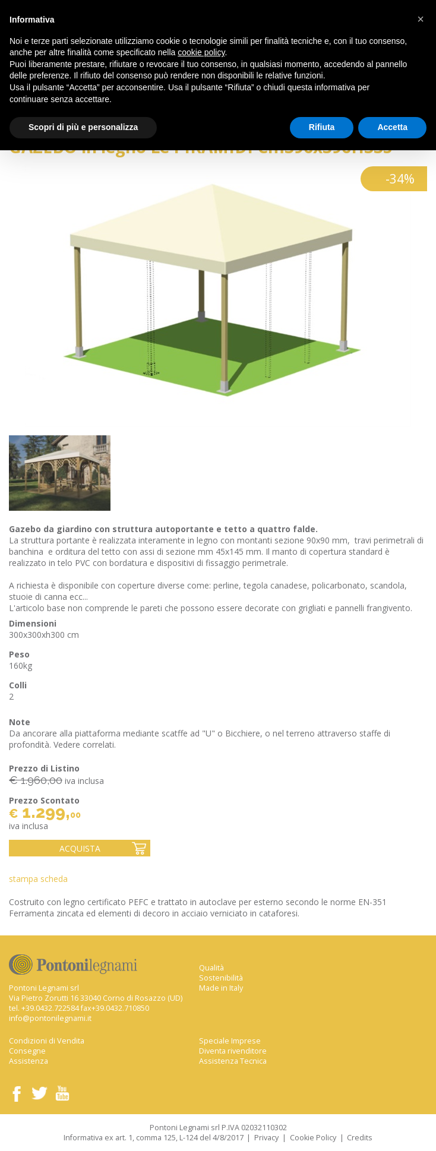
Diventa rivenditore (233, 1051)
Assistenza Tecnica (233, 1061)
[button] (420, 19)
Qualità (211, 968)
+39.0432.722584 (50, 1008)
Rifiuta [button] (322, 127)
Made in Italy (221, 988)
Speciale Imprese (230, 1041)
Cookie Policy (313, 1138)
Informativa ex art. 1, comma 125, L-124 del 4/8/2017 (154, 1138)
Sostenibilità (221, 978)
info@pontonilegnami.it (50, 1018)
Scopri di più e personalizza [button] (83, 127)
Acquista (79, 848)
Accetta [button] (392, 127)
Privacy (266, 1138)
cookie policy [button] (201, 52)
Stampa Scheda (38, 878)
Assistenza (28, 1061)
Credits (359, 1138)
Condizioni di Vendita (46, 1041)
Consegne (27, 1051)
